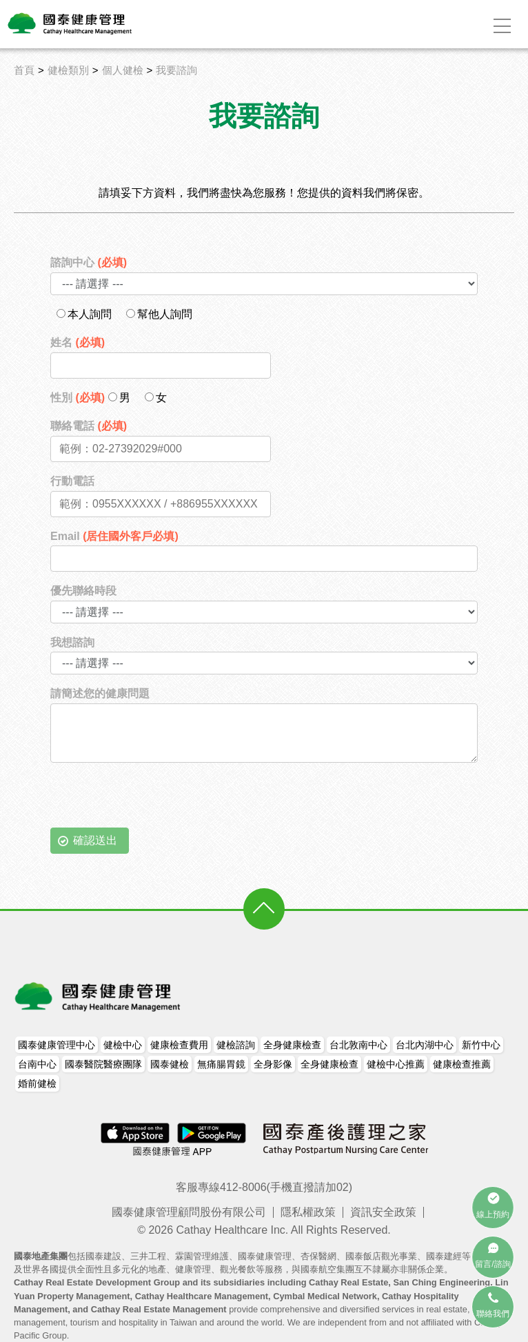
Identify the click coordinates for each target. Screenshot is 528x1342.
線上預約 (492, 1214)
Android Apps (210, 1132)
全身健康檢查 (292, 1044)
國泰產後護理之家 (345, 1138)
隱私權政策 (308, 1212)
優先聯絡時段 (83, 591)
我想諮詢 (72, 642)
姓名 (77, 342)
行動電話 (72, 481)
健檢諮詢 (235, 1044)
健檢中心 (122, 1044)
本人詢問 (84, 314)
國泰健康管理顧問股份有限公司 (189, 1212)
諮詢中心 (88, 262)
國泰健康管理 (98, 996)
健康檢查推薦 (462, 1064)
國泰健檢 (169, 1064)
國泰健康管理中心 (56, 1044)
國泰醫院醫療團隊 (103, 1064)
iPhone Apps (136, 1132)
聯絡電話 (88, 426)
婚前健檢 (37, 1083)
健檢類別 (68, 70)
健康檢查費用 (179, 1044)
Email (114, 536)
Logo (70, 23)
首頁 (24, 70)
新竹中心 (481, 1044)
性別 (77, 397)
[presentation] (155, 801)
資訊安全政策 (383, 1212)
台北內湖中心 (425, 1044)
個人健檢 (122, 70)
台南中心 (37, 1064)
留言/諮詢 (492, 1264)
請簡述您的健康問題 (100, 693)
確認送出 (95, 840)
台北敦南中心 (358, 1044)
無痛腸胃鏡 (221, 1064)
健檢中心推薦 (396, 1064)
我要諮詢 (176, 70)
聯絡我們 (492, 1314)
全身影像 (273, 1064)
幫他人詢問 (159, 314)
